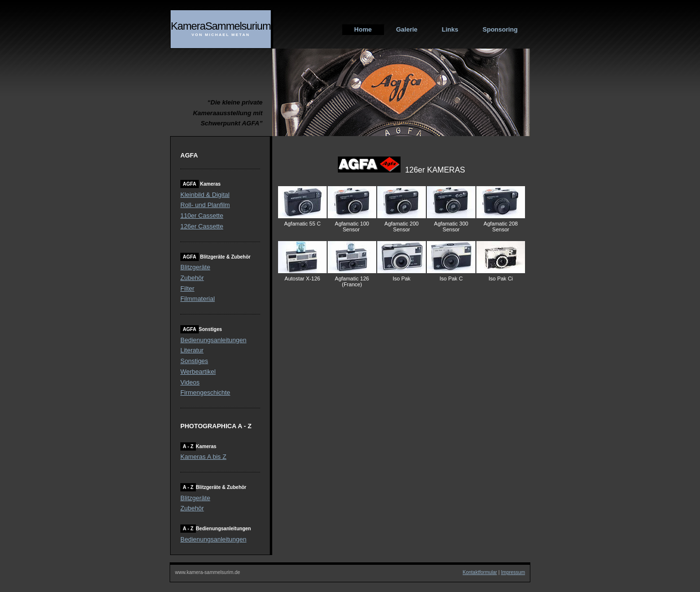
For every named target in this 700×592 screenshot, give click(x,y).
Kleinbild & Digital (204, 194)
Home (363, 29)
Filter (187, 288)
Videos (190, 382)
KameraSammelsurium (221, 26)
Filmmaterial (197, 298)
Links (450, 29)
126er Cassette (201, 226)
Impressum (513, 572)
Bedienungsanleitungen (213, 340)
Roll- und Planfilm (205, 205)
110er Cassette (201, 215)
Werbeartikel (198, 371)
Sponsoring (500, 29)
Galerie (407, 29)
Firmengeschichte (205, 392)
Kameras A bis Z (203, 456)
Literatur (192, 350)
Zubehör (192, 277)
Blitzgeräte (195, 267)
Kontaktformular (480, 572)
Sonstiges (194, 361)
